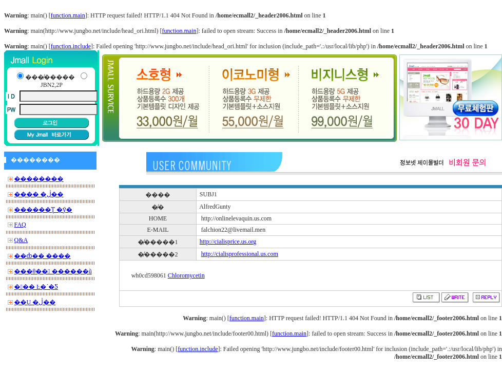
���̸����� (49, 77)
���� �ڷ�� (39, 194)
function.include (71, 46)
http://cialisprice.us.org (228, 241)
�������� (39, 178)
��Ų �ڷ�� (35, 302)
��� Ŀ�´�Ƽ (36, 286)
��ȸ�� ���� (42, 256)
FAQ (20, 224)
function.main (68, 15)
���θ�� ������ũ (53, 271)
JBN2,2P (52, 84)
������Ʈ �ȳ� (43, 209)
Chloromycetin (186, 275)
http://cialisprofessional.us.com (239, 253)
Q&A (21, 240)
